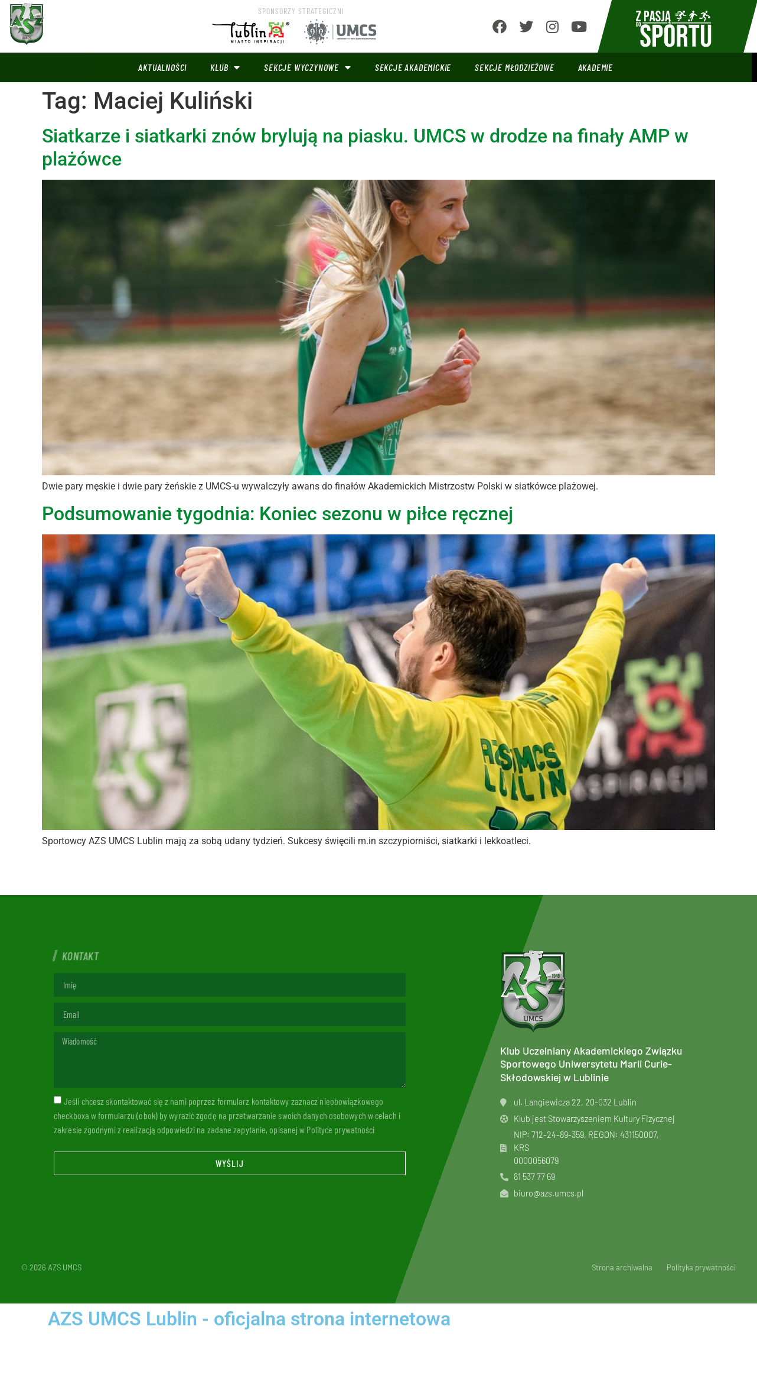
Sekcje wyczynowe (307, 67)
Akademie (595, 67)
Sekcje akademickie (413, 67)
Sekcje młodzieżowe (514, 67)
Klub (225, 67)
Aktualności (162, 67)
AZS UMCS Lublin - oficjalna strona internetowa (249, 1319)
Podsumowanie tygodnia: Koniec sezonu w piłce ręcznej (277, 513)
